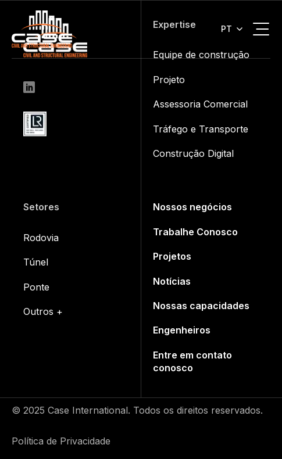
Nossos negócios (192, 207)
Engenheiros (181, 330)
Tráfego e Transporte (200, 129)
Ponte (36, 287)
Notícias (172, 281)
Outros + (43, 311)
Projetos (172, 256)
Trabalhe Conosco (195, 232)
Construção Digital (193, 153)
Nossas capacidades (201, 305)
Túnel (35, 262)
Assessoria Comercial (200, 104)
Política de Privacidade (61, 441)
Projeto (169, 79)
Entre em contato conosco (192, 361)
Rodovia (41, 237)
